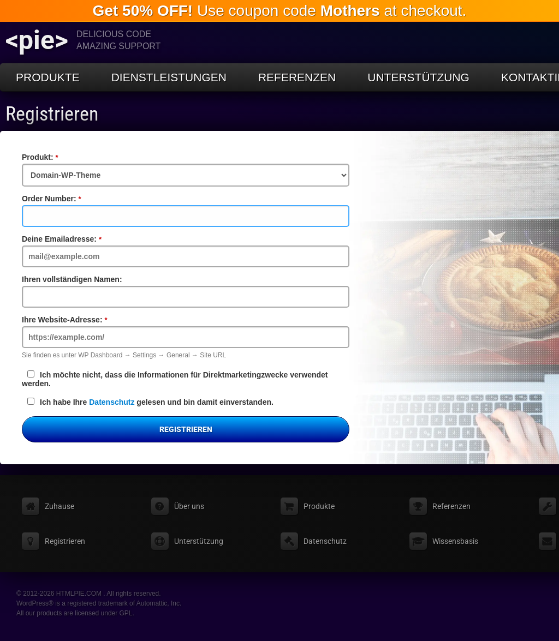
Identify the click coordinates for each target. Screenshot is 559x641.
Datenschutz (111, 402)
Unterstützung (418, 77)
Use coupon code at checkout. (280, 10)
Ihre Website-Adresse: (83, 319)
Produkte (48, 77)
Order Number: (70, 198)
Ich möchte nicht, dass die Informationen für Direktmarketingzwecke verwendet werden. (175, 379)
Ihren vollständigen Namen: (72, 279)
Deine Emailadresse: (80, 239)
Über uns (189, 506)
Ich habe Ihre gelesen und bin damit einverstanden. (150, 402)
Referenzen (297, 77)
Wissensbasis (455, 541)
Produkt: (58, 157)
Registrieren (51, 114)
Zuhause (59, 506)
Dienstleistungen (169, 77)
